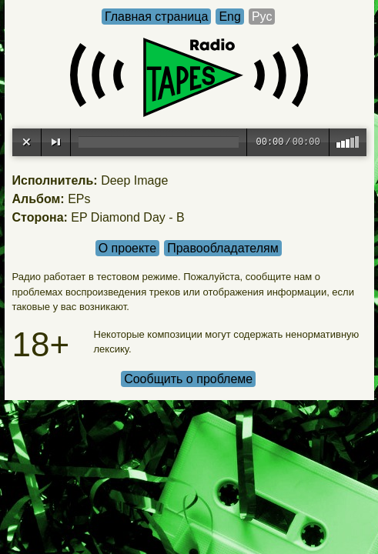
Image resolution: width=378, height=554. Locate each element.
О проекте (127, 248)
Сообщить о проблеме (188, 378)
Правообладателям (223, 248)
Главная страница (156, 16)
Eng (229, 16)
